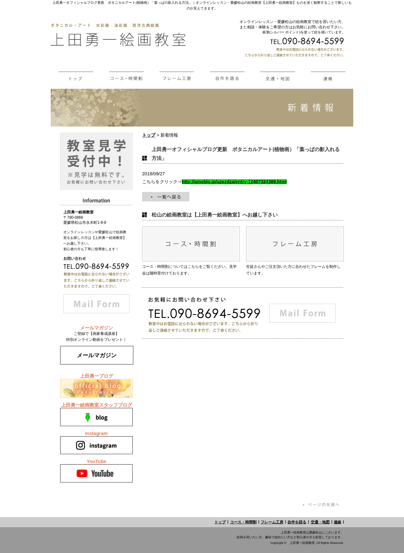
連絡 (337, 522)
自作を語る (296, 522)
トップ (148, 135)
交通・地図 (320, 522)
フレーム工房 (272, 522)
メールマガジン (97, 355)
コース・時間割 (243, 522)
